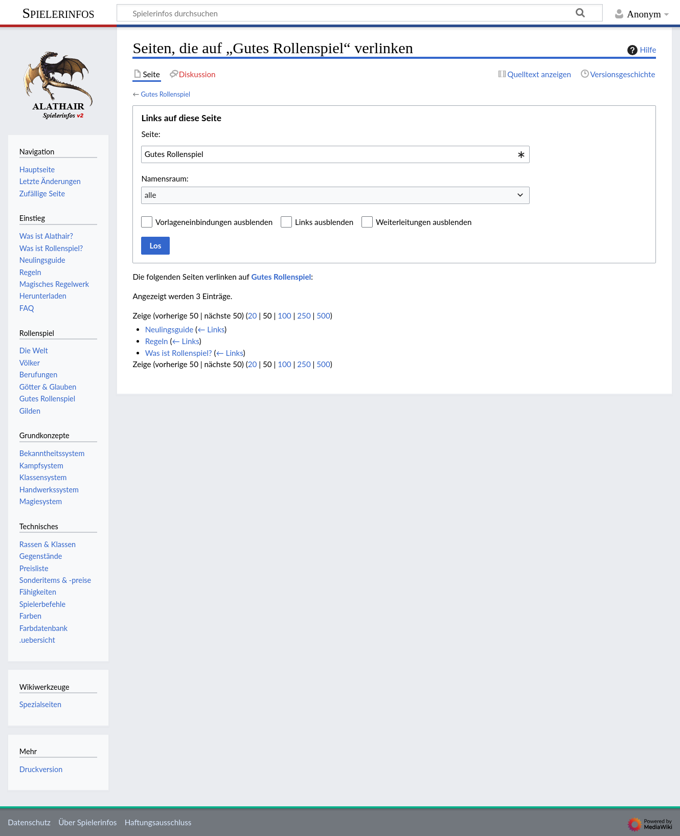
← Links (210, 329)
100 (284, 315)
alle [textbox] (150, 194)
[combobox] (335, 154)
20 (252, 315)
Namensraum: (164, 178)
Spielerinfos (58, 13)
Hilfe (640, 50)
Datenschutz (29, 822)
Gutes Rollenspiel (165, 94)
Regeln (156, 341)
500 (323, 315)
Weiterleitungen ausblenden (423, 222)
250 (303, 315)
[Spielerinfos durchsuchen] (359, 13)
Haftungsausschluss (158, 822)
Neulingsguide (169, 329)
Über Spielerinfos (87, 822)
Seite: (150, 134)
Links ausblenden (324, 222)
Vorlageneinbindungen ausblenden (214, 222)
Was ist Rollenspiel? (178, 352)
